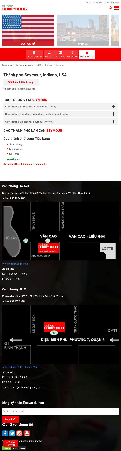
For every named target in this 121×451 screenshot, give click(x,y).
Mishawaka (15, 149)
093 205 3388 (113, 3)
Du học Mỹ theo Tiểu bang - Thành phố (25, 164)
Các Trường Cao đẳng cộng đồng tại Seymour (60, 114)
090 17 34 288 (95, 3)
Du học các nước (24, 65)
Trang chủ (7, 65)
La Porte (14, 153)
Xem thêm (13, 159)
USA (39, 65)
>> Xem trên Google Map (15, 263)
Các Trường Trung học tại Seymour (60, 106)
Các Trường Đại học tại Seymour (60, 121)
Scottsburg (15, 144)
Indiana (48, 65)
